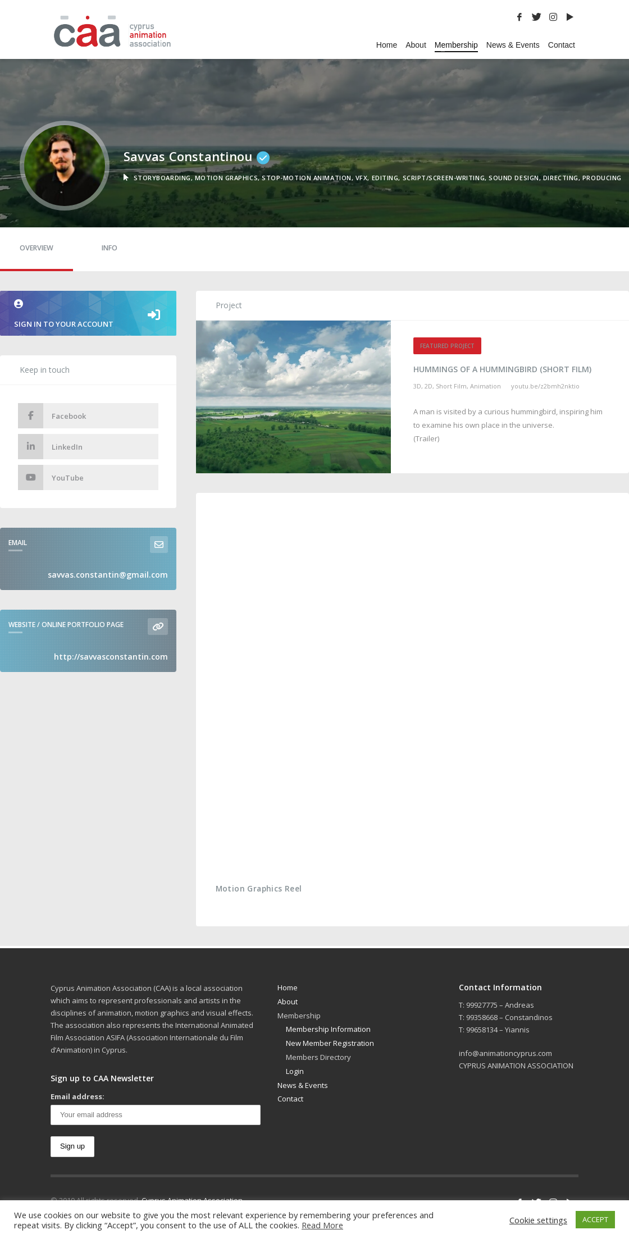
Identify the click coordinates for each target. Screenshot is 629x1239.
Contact (290, 1099)
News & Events (302, 1085)
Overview (36, 248)
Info (109, 248)
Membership (299, 1016)
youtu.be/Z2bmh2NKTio (545, 386)
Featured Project (447, 346)
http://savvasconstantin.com (111, 656)
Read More (322, 1225)
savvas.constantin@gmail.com (108, 574)
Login (295, 1071)
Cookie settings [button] (538, 1220)
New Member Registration (330, 1043)
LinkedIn (50, 446)
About (287, 1001)
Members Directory (318, 1057)
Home (287, 987)
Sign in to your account (88, 314)
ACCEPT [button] (595, 1219)
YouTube (51, 477)
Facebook (52, 415)
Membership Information (328, 1029)
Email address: (77, 1096)
